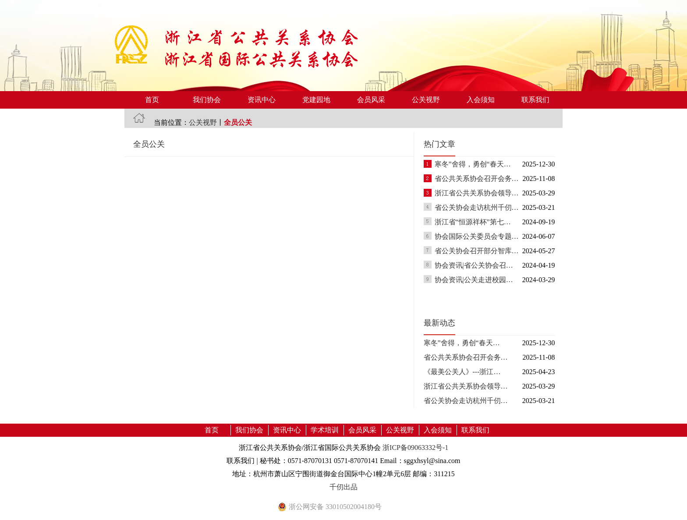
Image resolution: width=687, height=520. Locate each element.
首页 (152, 99)
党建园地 (316, 99)
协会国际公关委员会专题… (477, 236)
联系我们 (535, 99)
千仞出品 (343, 487)
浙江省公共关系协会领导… (477, 193)
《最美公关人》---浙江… (462, 371)
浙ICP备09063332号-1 (415, 447)
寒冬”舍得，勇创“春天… (473, 164)
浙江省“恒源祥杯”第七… (473, 222)
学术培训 (325, 430)
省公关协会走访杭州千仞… (477, 207)
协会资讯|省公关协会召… (474, 265)
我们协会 (207, 99)
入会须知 (481, 99)
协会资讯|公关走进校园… (474, 279)
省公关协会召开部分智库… (477, 251)
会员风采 (371, 99)
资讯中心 (262, 99)
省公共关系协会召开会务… (477, 178)
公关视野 (426, 99)
